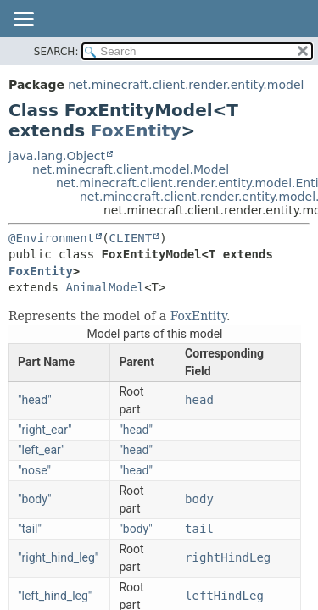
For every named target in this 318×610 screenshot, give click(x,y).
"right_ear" (44, 429)
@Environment (51, 238)
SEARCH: (56, 52)
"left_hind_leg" (55, 595)
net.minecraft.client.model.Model (130, 169)
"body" (34, 499)
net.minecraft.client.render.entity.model (186, 85)
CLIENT (131, 238)
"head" (35, 400)
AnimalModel (104, 287)
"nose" (34, 470)
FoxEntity (136, 130)
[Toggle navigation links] (22, 20)
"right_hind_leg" (58, 557)
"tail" (30, 528)
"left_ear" (41, 450)
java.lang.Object (56, 156)
